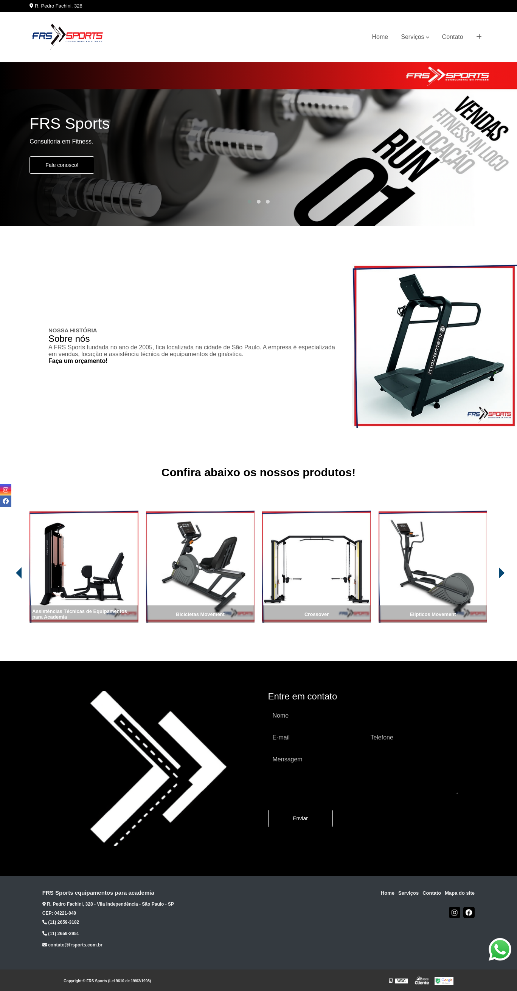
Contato (452, 37)
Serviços (412, 37)
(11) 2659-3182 (60, 922)
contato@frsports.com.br (72, 945)
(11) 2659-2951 (60, 933)
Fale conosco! (61, 165)
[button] (249, 201)
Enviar (300, 818)
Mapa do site (460, 893)
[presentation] (8, 602)
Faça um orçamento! (77, 361)
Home (380, 37)
